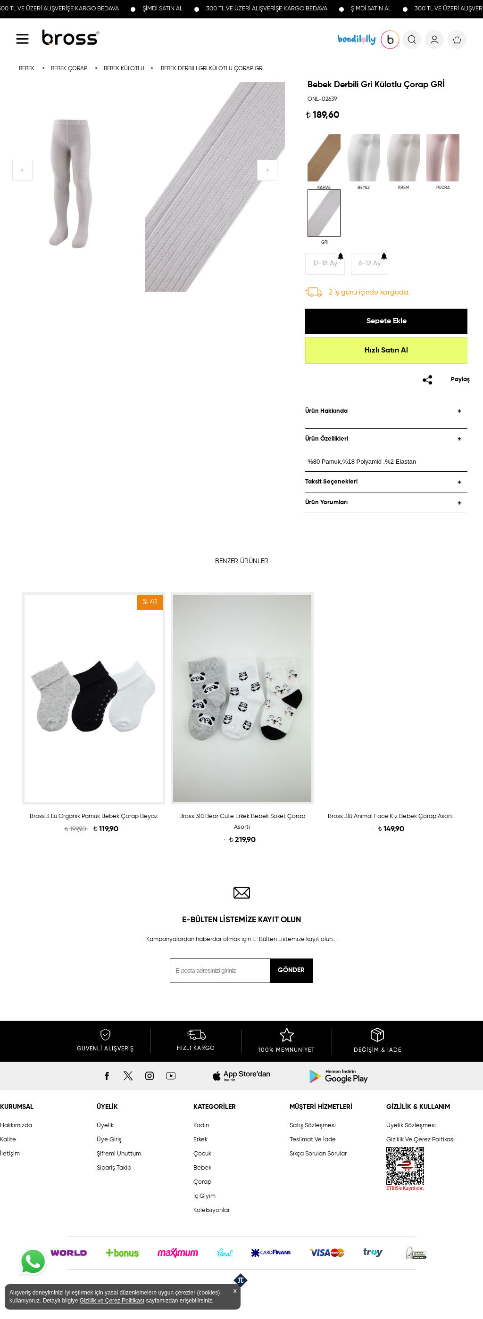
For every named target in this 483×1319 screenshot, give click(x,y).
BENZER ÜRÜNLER (241, 561)
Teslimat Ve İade (313, 1140)
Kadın (201, 1125)
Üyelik (105, 1125)
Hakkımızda (16, 1125)
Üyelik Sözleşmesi (411, 1125)
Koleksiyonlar (211, 1210)
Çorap (202, 1182)
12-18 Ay (325, 263)
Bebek (202, 1168)
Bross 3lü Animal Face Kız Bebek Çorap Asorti (391, 816)
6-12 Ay (369, 263)
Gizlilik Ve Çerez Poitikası (420, 1140)
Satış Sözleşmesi (313, 1125)
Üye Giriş (109, 1140)
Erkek (200, 1140)
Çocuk (202, 1154)
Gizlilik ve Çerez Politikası (112, 1300)
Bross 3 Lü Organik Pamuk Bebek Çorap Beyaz (94, 816)
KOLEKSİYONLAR (356, 39)
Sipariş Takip (114, 1168)
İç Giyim (204, 1196)
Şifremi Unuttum (119, 1154)
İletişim (10, 1154)
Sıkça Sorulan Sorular (318, 1154)
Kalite (8, 1140)
